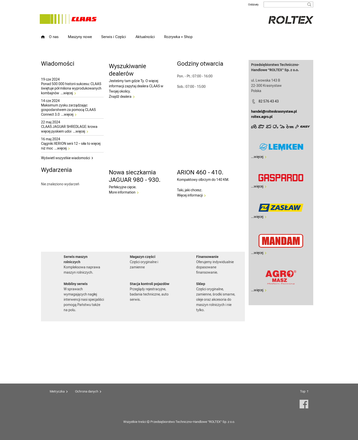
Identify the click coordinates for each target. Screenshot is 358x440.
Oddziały (253, 4)
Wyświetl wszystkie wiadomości (65, 158)
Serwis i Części (113, 37)
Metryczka (57, 391)
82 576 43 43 (269, 101)
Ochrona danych (86, 391)
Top (302, 391)
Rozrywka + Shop (178, 37)
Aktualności (145, 37)
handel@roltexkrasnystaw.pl (274, 111)
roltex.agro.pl (261, 117)
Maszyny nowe (80, 37)
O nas (53, 37)
